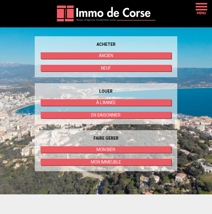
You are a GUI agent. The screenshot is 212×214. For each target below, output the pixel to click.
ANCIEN (106, 55)
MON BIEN (105, 149)
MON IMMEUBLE (106, 162)
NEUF (106, 68)
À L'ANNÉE (106, 102)
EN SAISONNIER (106, 115)
